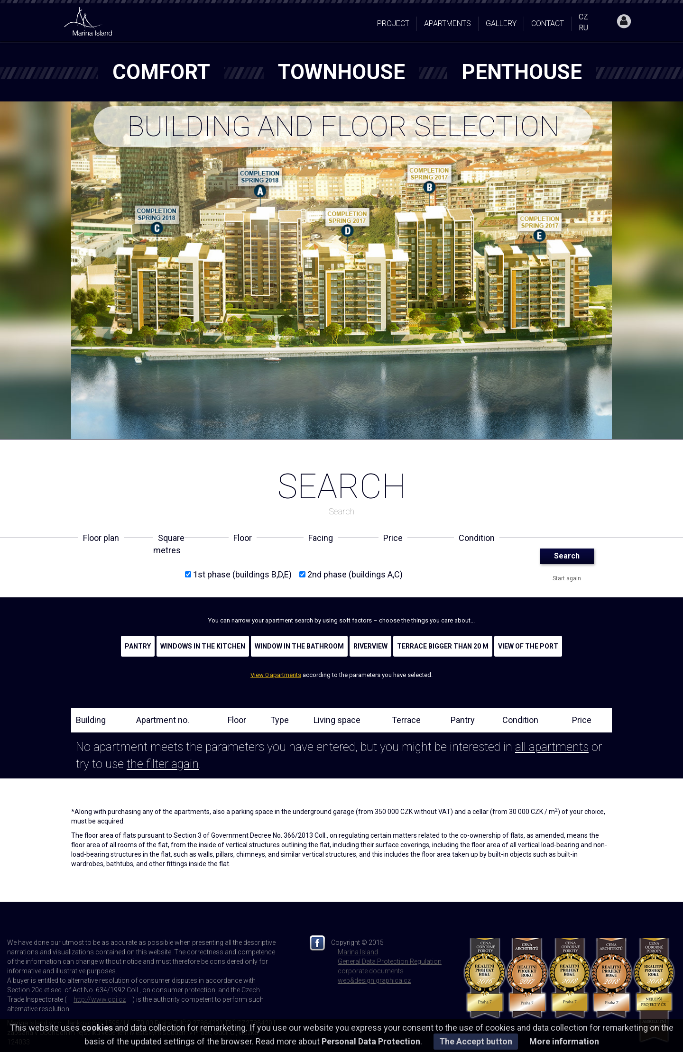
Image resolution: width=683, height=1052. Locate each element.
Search (567, 555)
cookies (97, 1028)
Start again (567, 578)
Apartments (447, 23)
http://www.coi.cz (100, 999)
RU (583, 27)
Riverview (370, 646)
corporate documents (371, 971)
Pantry (138, 646)
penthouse (521, 72)
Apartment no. (162, 720)
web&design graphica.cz (374, 980)
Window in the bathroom (299, 646)
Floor (237, 720)
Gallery (501, 23)
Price (581, 720)
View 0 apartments (275, 674)
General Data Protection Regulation (390, 961)
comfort (161, 72)
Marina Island (358, 952)
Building (91, 720)
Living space (337, 720)
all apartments (552, 747)
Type (279, 720)
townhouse (341, 72)
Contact (547, 23)
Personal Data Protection (371, 1041)
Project (393, 23)
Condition (520, 720)
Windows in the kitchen (202, 646)
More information (564, 1041)
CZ (583, 16)
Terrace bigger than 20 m (443, 646)
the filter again (163, 764)
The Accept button (475, 1041)
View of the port (528, 646)
